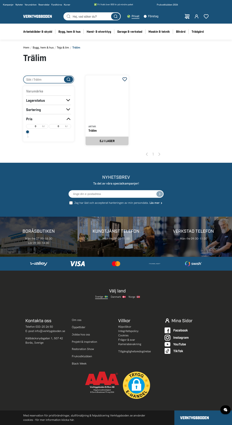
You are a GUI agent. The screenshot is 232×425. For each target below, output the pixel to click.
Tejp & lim (63, 47)
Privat (135, 16)
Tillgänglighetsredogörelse (134, 351)
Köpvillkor (124, 326)
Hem (26, 47)
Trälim (92, 130)
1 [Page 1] (153, 154)
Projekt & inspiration (84, 341)
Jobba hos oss (81, 334)
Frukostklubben (82, 356)
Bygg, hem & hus (43, 47)
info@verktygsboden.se (50, 331)
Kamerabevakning (129, 344)
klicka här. (68, 420)
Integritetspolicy (128, 331)
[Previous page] (147, 154)
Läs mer (156, 203)
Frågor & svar (126, 339)
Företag (153, 16)
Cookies (123, 335)
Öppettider (78, 327)
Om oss (77, 320)
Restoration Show (83, 349)
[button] (136, 385)
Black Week (79, 363)
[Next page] (159, 154)
